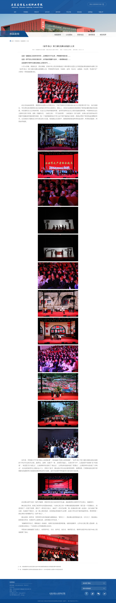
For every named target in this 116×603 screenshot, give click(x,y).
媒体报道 (92, 34)
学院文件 (36, 12)
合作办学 (47, 12)
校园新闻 (57, 34)
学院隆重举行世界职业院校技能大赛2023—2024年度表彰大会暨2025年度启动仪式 (42, 569)
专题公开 (101, 12)
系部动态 (80, 34)
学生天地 (68, 12)
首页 (15, 12)
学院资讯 (17, 41)
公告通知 (69, 34)
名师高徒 (90, 12)
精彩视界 (103, 34)
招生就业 (79, 12)
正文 (28, 41)
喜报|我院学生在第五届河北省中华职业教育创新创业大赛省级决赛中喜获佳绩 (41, 566)
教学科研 (58, 12)
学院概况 (26, 12)
